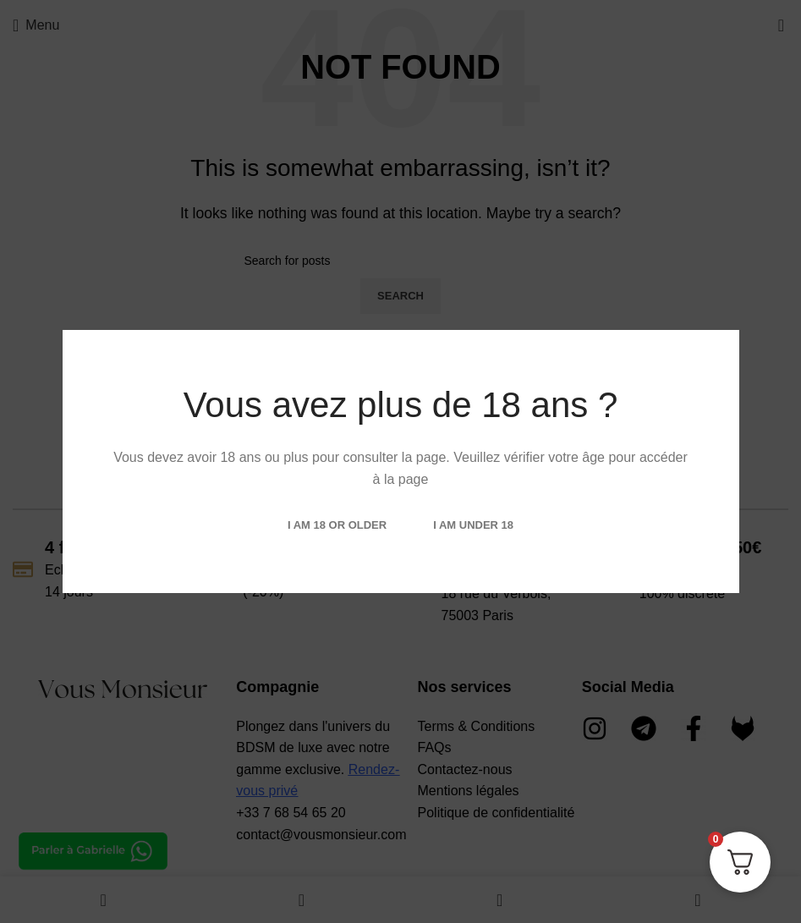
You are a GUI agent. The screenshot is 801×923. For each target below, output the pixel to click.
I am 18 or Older (337, 525)
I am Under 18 (473, 525)
